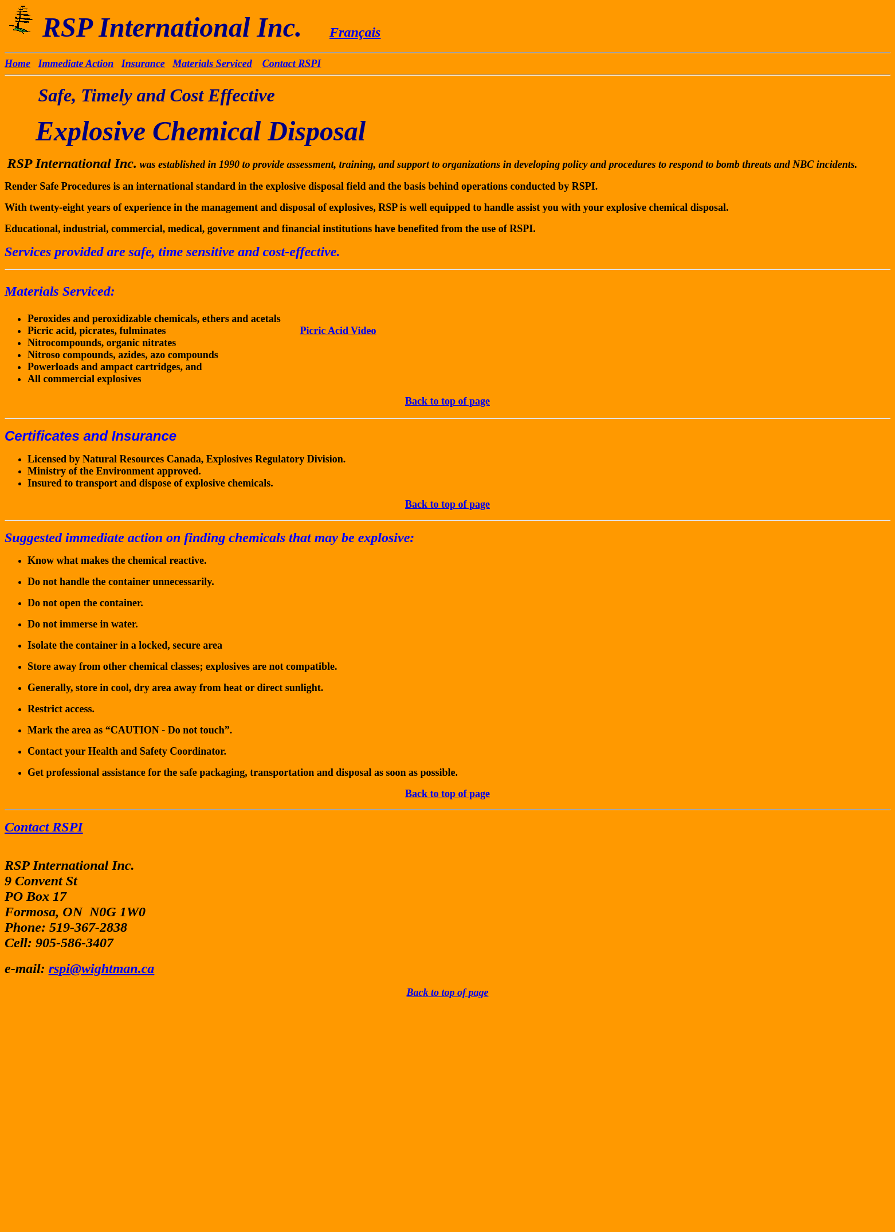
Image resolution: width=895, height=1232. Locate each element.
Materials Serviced (212, 63)
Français (354, 32)
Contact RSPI (291, 63)
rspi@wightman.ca (102, 968)
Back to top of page (447, 401)
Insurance (143, 63)
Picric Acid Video (338, 330)
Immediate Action (76, 63)
